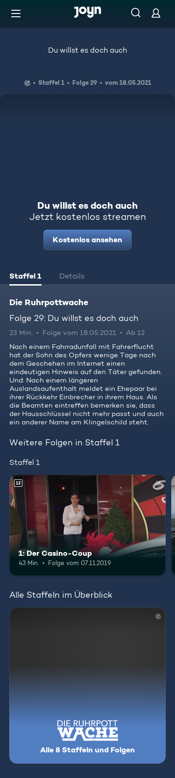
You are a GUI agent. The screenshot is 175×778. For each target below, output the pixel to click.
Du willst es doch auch (87, 50)
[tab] (25, 277)
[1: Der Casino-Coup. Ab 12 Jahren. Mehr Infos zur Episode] (87, 525)
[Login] (155, 13)
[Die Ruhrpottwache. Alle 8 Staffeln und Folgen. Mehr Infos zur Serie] (87, 685)
